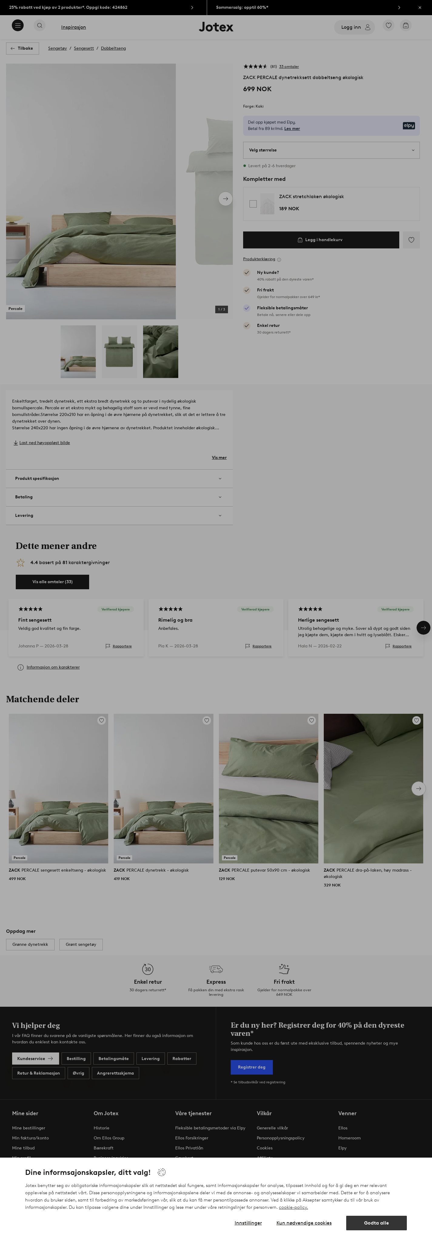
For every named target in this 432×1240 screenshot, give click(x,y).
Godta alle (376, 1223)
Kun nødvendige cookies (304, 1223)
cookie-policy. (293, 1207)
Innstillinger (248, 1223)
